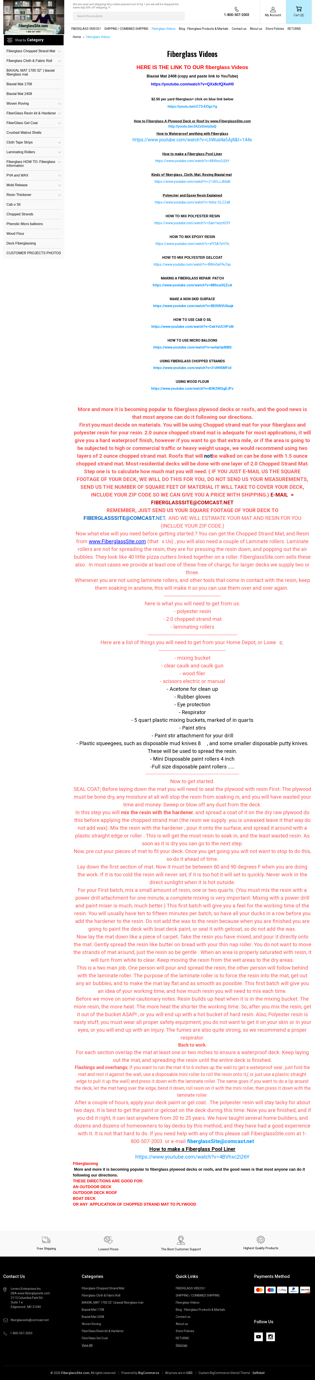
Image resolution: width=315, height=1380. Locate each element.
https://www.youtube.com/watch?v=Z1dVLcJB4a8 (192, 182)
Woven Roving (33, 103)
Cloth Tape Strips (33, 142)
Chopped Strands (19, 214)
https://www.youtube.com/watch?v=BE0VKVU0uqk (193, 306)
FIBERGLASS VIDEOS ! (86, 28)
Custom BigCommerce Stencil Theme (224, 1373)
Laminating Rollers (33, 152)
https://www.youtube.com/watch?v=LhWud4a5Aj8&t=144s (192, 139)
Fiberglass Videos (164, 28)
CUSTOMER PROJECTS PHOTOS (33, 253)
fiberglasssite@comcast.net (30, 1320)
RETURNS (294, 28)
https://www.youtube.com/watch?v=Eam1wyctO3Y (192, 223)
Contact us (239, 28)
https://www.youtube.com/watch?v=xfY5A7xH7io (192, 244)
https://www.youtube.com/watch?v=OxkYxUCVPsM (192, 327)
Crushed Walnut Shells (23, 132)
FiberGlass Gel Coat (33, 123)
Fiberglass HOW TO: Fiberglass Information (33, 163)
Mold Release (33, 185)
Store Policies (275, 28)
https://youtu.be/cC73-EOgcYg (192, 106)
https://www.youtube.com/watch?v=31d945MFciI (192, 368)
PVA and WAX (33, 175)
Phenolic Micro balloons (24, 224)
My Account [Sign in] (273, 15)
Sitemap (181, 1345)
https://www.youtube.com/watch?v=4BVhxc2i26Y (192, 161)
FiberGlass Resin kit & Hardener (33, 113)
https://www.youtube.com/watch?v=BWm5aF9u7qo (192, 264)
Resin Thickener (33, 194)
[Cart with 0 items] (299, 11)
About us (256, 28)
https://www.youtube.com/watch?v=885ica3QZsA (192, 285)
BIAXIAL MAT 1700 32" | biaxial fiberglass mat (30, 72)
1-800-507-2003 (236, 15)
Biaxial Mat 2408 (19, 94)
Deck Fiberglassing (21, 243)
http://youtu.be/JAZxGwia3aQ (192, 126)
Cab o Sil (13, 204)
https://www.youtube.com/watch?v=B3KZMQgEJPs (192, 388)
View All (87, 1345)
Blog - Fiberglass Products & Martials (203, 28)
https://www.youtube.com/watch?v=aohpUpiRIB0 (192, 347)
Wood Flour (15, 233)
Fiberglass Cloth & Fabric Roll (33, 60)
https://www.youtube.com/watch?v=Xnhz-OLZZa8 (192, 202)
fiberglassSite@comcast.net (220, 1141)
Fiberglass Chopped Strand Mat (33, 51)
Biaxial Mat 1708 (19, 84)
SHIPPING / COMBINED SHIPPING (126, 28)
